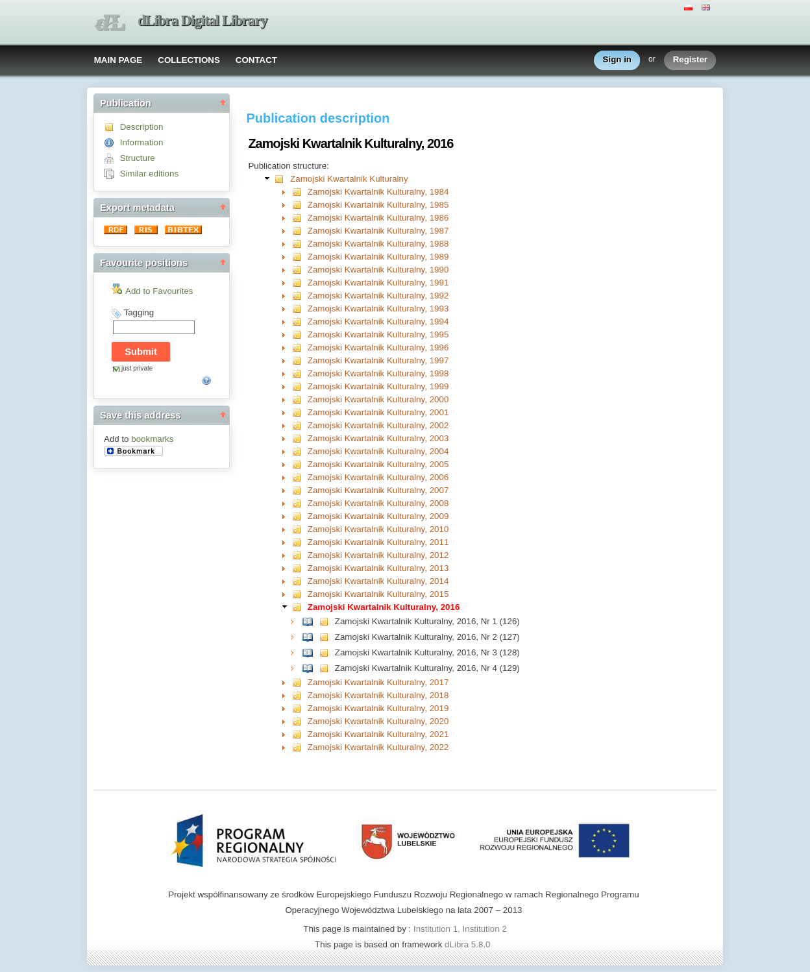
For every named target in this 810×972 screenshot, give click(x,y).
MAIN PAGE (118, 60)
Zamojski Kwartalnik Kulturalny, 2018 (378, 695)
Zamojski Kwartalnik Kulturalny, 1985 (378, 205)
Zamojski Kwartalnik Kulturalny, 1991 (378, 282)
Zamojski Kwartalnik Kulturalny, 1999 (378, 386)
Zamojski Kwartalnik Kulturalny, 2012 (378, 555)
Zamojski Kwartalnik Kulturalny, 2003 (378, 438)
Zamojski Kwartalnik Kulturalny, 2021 (378, 734)
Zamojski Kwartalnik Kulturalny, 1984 (378, 192)
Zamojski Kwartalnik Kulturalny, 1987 (378, 231)
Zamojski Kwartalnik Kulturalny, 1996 (378, 347)
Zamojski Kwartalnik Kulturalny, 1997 (378, 360)
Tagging (138, 312)
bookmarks (152, 439)
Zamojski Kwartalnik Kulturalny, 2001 (378, 412)
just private (137, 368)
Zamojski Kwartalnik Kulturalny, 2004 (378, 451)
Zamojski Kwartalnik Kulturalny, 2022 (378, 747)
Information (142, 142)
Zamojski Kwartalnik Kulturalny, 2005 (378, 464)
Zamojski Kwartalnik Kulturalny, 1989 (378, 256)
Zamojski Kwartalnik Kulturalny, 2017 (378, 682)
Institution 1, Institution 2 (460, 929)
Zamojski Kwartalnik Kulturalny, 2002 (378, 425)
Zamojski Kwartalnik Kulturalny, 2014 (378, 581)
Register (690, 60)
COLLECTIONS (189, 60)
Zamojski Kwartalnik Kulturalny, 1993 (378, 308)
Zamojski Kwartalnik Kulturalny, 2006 (378, 477)
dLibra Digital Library (202, 20)
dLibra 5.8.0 (469, 944)
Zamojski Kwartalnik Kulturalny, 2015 (378, 594)
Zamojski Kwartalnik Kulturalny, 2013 (378, 568)
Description (142, 127)
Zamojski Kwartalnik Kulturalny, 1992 (378, 295)
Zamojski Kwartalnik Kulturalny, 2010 (378, 529)
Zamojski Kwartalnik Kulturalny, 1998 (378, 373)
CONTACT (256, 60)
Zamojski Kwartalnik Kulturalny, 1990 (378, 269)
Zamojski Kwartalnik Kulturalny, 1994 (378, 321)
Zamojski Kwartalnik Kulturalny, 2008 (378, 503)
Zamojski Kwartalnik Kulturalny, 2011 (378, 542)
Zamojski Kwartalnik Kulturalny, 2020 (378, 721)
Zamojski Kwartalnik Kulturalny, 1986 (378, 218)
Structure (137, 158)
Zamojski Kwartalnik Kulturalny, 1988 (378, 244)
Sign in (617, 60)
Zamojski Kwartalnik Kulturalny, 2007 (378, 490)
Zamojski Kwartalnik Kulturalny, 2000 (378, 399)
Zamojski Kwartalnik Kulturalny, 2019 (378, 708)
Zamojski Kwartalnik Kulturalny (349, 179)
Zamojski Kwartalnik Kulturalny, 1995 (378, 334)
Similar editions (149, 173)
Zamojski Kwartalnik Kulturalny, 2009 (378, 516)
